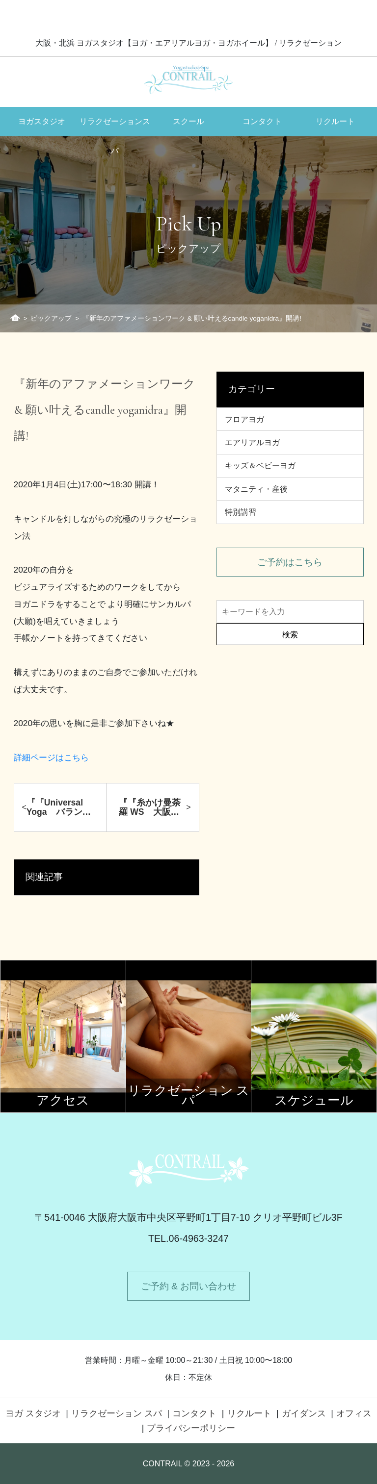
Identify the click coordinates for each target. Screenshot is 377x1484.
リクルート (335, 121)
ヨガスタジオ (41, 121)
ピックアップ (51, 318)
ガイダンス (304, 1413)
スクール (188, 121)
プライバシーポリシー (191, 1428)
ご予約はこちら (290, 562)
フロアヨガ (244, 419)
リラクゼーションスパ (115, 126)
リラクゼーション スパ (116, 1413)
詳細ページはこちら (51, 757)
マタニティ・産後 (256, 489)
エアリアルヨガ (252, 442)
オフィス (354, 1413)
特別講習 (240, 512)
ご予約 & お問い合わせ (188, 1286)
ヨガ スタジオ (33, 1413)
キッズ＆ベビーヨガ (260, 465)
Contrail (188, 79)
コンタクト (262, 121)
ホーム (15, 318)
